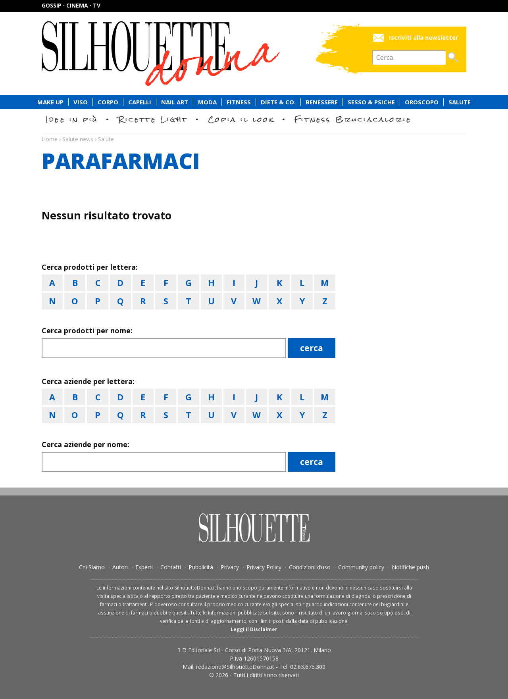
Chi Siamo (92, 567)
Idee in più (72, 119)
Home (50, 139)
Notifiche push (410, 567)
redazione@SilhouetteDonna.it (235, 666)
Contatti (170, 567)
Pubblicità (201, 567)
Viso (80, 102)
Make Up (50, 102)
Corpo (108, 102)
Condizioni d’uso (310, 567)
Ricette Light (153, 119)
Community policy (361, 567)
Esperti (144, 567)
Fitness (239, 102)
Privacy (230, 567)
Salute (459, 102)
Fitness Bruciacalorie (353, 119)
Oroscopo (422, 102)
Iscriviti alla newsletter (423, 37)
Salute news (254, 132)
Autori (120, 567)
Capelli (139, 102)
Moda (207, 102)
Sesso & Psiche (371, 102)
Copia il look (241, 119)
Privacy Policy (263, 567)
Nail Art (174, 102)
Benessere (322, 102)
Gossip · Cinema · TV (71, 5)
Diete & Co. (278, 102)
